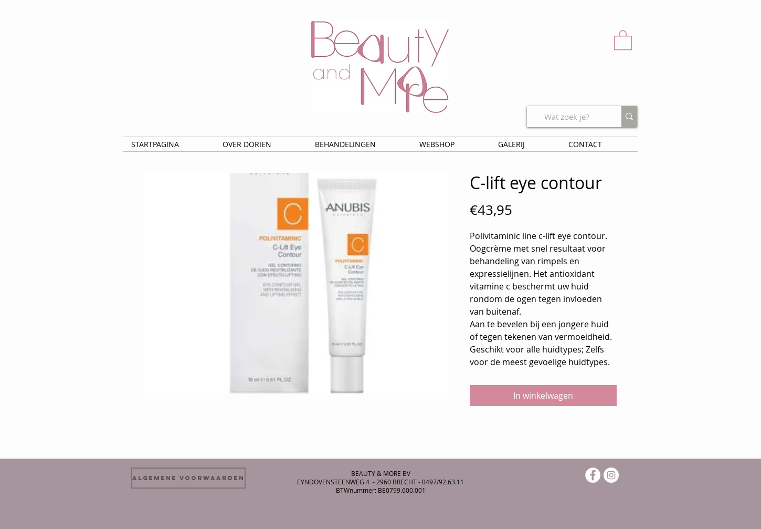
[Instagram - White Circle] (611, 475)
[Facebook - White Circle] (592, 475)
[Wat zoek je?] (566, 116)
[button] (623, 39)
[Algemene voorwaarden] (188, 478)
